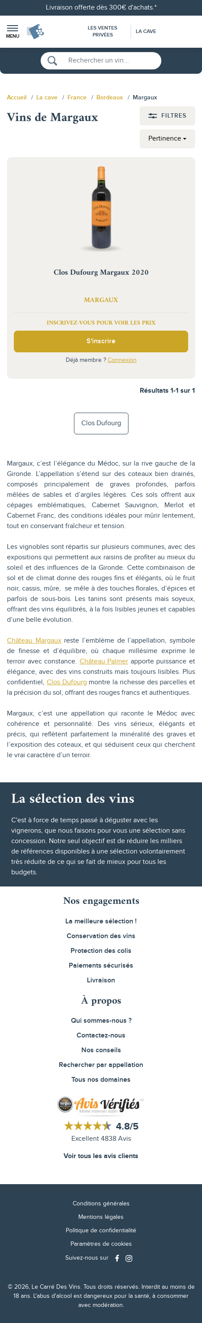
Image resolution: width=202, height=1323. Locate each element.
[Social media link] (118, 1258)
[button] (12, 32)
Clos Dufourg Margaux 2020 (101, 273)
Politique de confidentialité (101, 1230)
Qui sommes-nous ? (101, 1021)
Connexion (122, 360)
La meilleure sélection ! (101, 921)
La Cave (146, 31)
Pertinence (164, 139)
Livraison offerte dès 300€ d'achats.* (101, 7)
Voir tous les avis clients (101, 1156)
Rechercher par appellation (101, 1065)
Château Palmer (104, 661)
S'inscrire (101, 341)
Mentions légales (101, 1217)
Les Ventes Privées (102, 31)
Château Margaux (34, 641)
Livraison (101, 980)
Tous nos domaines (101, 1080)
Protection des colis (101, 951)
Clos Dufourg (101, 423)
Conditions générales (101, 1203)
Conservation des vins (101, 936)
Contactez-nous (101, 1035)
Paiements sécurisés (101, 966)
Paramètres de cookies (101, 1244)
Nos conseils (101, 1050)
